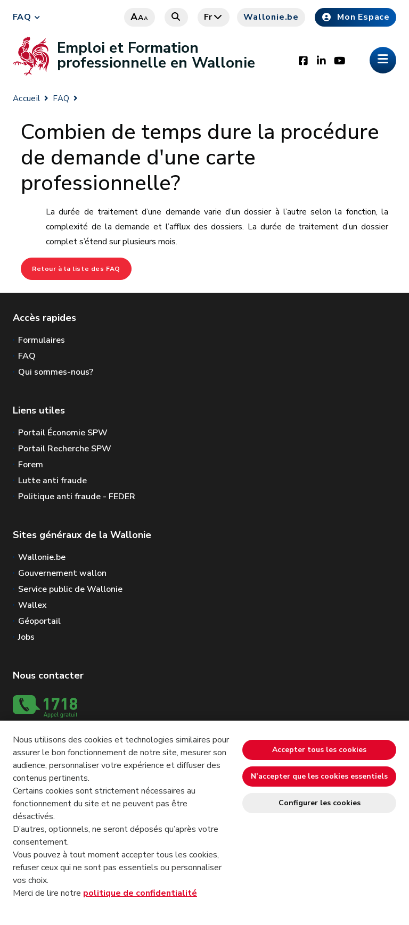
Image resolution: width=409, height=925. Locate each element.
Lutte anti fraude (52, 480)
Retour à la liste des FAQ (76, 269)
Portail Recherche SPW (64, 448)
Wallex (32, 605)
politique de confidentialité (140, 893)
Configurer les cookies (320, 803)
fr (214, 17)
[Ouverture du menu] (383, 60)
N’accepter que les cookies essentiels (319, 776)
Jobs (26, 637)
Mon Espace (355, 17)
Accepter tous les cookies (319, 750)
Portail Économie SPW (63, 432)
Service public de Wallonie (70, 589)
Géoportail (39, 621)
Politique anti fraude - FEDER (76, 496)
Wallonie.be (271, 17)
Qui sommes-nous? (55, 372)
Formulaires (41, 340)
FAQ (22, 17)
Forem (30, 464)
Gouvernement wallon (62, 573)
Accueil (26, 98)
